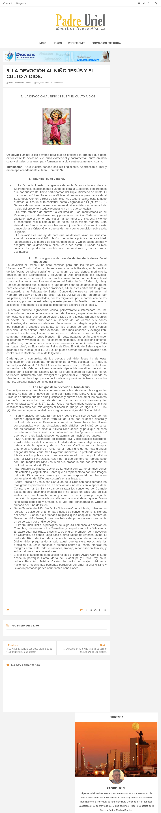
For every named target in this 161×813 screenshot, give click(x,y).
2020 (122, 282)
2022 (122, 291)
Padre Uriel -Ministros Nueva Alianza (72, 804)
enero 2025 (124, 307)
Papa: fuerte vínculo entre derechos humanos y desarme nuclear (30, 765)
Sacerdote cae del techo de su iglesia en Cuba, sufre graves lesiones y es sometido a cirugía (130, 779)
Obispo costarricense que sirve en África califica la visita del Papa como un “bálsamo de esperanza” (131, 769)
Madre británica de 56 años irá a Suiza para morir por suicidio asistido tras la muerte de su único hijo (130, 757)
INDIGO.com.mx (121, 804)
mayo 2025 (124, 324)
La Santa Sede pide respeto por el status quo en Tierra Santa (31, 756)
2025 (122, 303)
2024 (122, 299)
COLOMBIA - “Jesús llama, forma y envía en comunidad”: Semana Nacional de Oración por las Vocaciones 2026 (80, 757)
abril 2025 (124, 320)
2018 (122, 274)
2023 (122, 295)
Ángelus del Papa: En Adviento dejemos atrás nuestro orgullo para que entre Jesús (30, 774)
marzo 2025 (125, 315)
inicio (42, 43)
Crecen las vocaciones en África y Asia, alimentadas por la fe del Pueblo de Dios (77, 768)
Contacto (8, 3)
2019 (122, 278)
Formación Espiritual (129, 350)
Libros (57, 43)
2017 (122, 270)
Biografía (21, 3)
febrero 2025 (125, 311)
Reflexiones (77, 43)
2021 (122, 287)
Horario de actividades (96, 737)
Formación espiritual (107, 43)
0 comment (57, 83)
